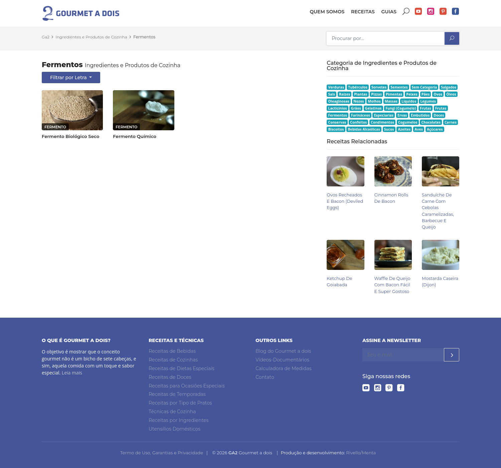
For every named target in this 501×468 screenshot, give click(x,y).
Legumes (428, 101)
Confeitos (358, 122)
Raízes (344, 94)
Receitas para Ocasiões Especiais (187, 386)
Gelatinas (373, 108)
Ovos (438, 94)
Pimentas (394, 94)
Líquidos (408, 101)
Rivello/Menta (361, 452)
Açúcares (435, 129)
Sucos (389, 129)
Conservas (337, 122)
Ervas (402, 115)
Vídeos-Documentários (282, 360)
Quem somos (327, 12)
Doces (439, 115)
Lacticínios (337, 108)
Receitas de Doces (170, 377)
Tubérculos (357, 87)
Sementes (398, 87)
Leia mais (72, 372)
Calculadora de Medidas (284, 368)
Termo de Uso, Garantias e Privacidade (161, 452)
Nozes (358, 101)
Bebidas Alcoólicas (364, 129)
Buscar (406, 11)
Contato (265, 377)
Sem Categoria (424, 87)
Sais (331, 94)
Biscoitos (336, 129)
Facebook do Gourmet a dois (455, 11)
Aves (418, 129)
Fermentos (144, 36)
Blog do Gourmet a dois (283, 351)
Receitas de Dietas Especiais (181, 368)
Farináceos (360, 115)
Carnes (451, 122)
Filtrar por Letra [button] (69, 77)
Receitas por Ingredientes (178, 420)
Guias (388, 12)
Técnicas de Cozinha (172, 412)
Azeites (404, 129)
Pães (426, 94)
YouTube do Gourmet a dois (418, 11)
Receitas (363, 12)
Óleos (451, 94)
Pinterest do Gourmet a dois (443, 11)
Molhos (374, 101)
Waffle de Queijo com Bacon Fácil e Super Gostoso (392, 285)
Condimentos (382, 122)
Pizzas (376, 94)
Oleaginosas (338, 101)
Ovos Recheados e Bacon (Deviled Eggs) (345, 201)
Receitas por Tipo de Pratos (180, 403)
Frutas (425, 108)
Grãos (356, 108)
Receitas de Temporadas (177, 394)
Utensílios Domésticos (174, 429)
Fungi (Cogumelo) (400, 108)
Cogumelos (407, 122)
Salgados (448, 87)
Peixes (412, 94)
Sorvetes (378, 87)
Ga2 (45, 36)
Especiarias (383, 115)
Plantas (360, 94)
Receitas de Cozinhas (173, 360)
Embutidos (420, 115)
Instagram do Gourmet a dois (431, 11)
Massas (391, 101)
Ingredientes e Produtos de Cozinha (91, 36)
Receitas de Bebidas (172, 351)
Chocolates (431, 122)
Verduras (336, 87)
